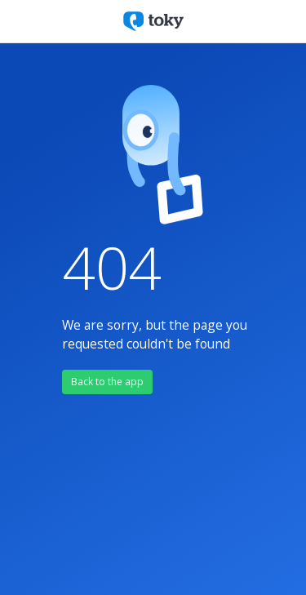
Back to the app (107, 382)
